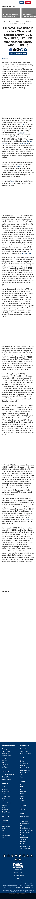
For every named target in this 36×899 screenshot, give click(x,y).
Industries (4, 805)
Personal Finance (8, 746)
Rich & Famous (6, 826)
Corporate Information (27, 830)
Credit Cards (5, 753)
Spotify (16, 859)
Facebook (10, 49)
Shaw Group (24, 143)
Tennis (22, 800)
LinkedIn (23, 855)
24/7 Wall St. (5, 58)
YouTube (16, 855)
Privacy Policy (24, 823)
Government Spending (8, 774)
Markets (5, 784)
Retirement (5, 765)
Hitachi (28, 519)
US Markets (5, 789)
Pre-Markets (5, 809)
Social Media (24, 763)
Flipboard (20, 855)
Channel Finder (24, 816)
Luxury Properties (25, 753)
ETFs (3, 800)
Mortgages (5, 749)
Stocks (4, 787)
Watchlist (5, 816)
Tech (22, 758)
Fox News (23, 841)
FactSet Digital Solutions (17, 887)
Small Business (6, 779)
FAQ (21, 826)
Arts (3, 837)
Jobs (21, 819)
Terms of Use (24, 821)
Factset (23, 885)
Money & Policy (6, 777)
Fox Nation (23, 844)
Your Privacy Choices (18, 875)
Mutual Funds (6, 812)
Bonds (3, 798)
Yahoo (12, 181)
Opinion (23, 805)
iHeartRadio (20, 859)
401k (3, 762)
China (22, 124)
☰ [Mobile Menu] (33, 2)
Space (22, 777)
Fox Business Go (25, 846)
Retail (3, 807)
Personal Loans (6, 755)
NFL (21, 784)
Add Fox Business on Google (18, 53)
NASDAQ (21, 133)
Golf (21, 798)
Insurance (4, 760)
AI (21, 774)
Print (21, 49)
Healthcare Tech (25, 770)
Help (18, 878)
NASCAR (23, 791)
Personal (23, 749)
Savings (4, 758)
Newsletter (31, 855)
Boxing (22, 794)
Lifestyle (5, 821)
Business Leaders (7, 803)
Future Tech (24, 772)
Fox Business (8, 2)
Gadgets (22, 765)
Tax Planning (5, 767)
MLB (21, 789)
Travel (3, 828)
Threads (18, 49)
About (22, 813)
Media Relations (25, 828)
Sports (23, 781)
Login (21, 2)
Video (22, 809)
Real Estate (24, 746)
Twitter (14, 49)
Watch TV (28, 2)
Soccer (22, 796)
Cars (3, 830)
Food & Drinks (6, 835)
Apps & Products (25, 848)
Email (25, 49)
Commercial (24, 751)
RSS (27, 855)
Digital (22, 761)
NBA (21, 787)
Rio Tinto (19, 166)
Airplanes (4, 833)
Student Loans (6, 751)
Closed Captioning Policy (18, 881)
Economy (5, 771)
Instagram (12, 855)
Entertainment (6, 824)
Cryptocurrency (6, 791)
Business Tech (24, 768)
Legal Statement (29, 887)
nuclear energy (26, 253)
